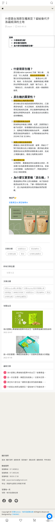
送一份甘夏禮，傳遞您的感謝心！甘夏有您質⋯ (24, 377)
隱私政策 (32, 460)
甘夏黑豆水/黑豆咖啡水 (18, 202)
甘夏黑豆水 (22, 248)
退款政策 (17, 460)
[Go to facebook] (49, 516)
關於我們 (9, 460)
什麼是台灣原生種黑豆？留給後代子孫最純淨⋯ (24, 386)
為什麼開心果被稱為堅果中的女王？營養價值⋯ (24, 372)
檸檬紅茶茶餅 (18, 292)
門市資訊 (47, 460)
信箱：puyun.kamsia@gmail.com (14, 480)
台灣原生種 (12, 254)
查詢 (3, 460)
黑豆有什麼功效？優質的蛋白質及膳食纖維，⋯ (24, 381)
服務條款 (40, 460)
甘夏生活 (10, 272)
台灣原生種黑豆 (35, 254)
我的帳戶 (24, 460)
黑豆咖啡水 (35, 248)
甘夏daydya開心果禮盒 (13, 288)
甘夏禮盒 (7, 292)
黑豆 (22, 254)
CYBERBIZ (15, 514)
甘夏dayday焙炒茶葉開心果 (34, 288)
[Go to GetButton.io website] (49, 520)
